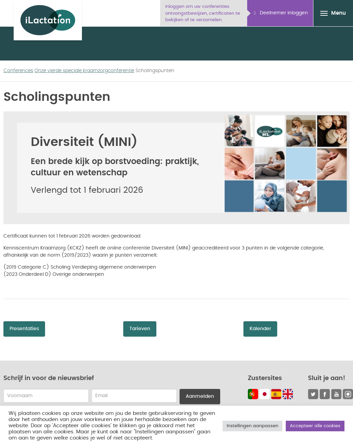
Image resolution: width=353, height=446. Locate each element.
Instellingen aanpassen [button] (252, 426)
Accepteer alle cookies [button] (315, 426)
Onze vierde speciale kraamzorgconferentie (84, 70)
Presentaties (24, 328)
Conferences (18, 70)
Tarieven (139, 328)
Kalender (260, 328)
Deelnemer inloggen (281, 13)
